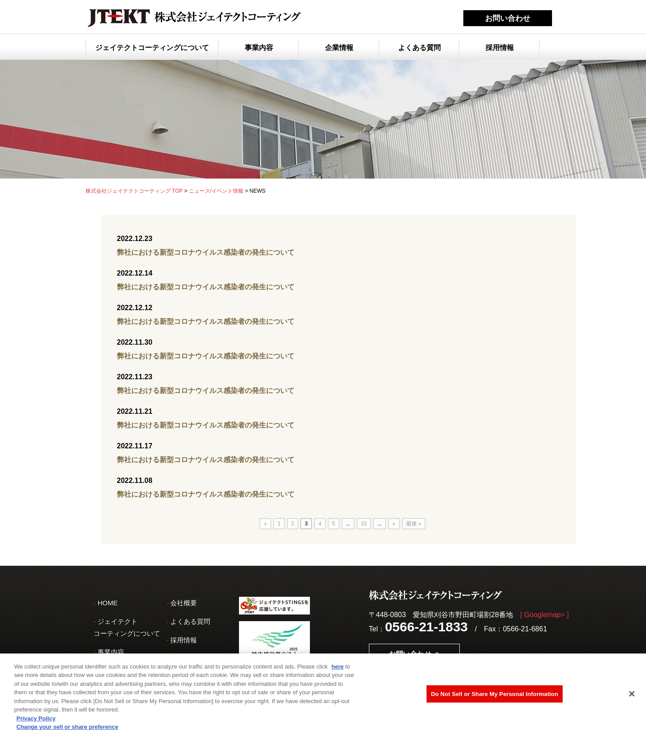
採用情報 (499, 47)
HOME (107, 603)
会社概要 (183, 603)
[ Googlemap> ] (544, 614)
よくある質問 (419, 47)
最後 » (413, 524)
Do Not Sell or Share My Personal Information (494, 696)
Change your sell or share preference (67, 730)
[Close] (632, 696)
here (338, 669)
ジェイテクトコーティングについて (152, 47)
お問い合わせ (507, 18)
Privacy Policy (35, 721)
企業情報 (339, 47)
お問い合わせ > (414, 654)
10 (364, 524)
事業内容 (259, 47)
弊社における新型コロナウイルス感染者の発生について (205, 252)
